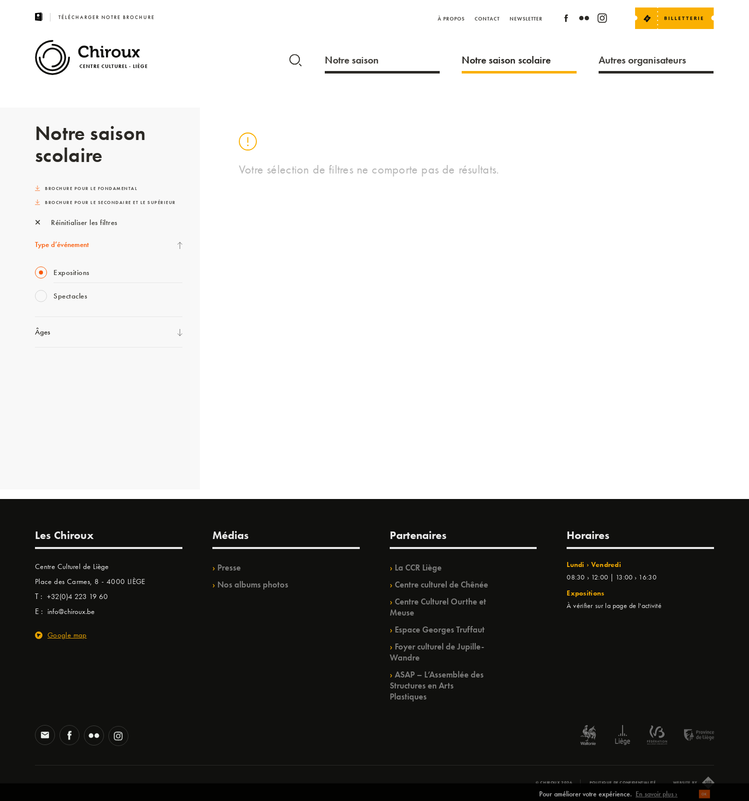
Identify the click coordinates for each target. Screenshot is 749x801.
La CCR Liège (418, 567)
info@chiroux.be (70, 611)
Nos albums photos (252, 584)
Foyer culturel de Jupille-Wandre (437, 652)
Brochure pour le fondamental (86, 189)
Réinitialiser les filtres (76, 223)
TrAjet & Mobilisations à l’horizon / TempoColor (107, 434)
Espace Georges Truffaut (440, 629)
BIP (39, 455)
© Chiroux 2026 (554, 782)
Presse (229, 567)
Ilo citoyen (50, 373)
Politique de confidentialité (623, 782)
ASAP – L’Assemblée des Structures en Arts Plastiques (437, 685)
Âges (42, 332)
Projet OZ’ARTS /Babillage (76, 413)
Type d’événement (62, 245)
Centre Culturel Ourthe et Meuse (438, 607)
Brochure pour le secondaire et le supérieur (105, 203)
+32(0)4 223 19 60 (77, 597)
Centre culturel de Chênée (441, 584)
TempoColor (53, 393)
